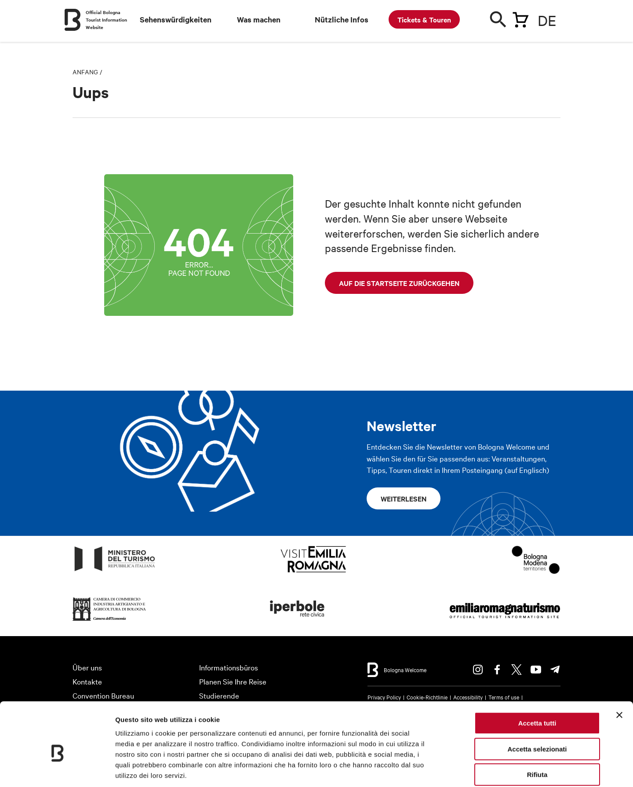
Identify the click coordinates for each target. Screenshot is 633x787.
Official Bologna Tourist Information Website (106, 19)
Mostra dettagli (462, 769)
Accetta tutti (537, 679)
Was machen (258, 19)
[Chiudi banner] (619, 671)
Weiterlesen (403, 498)
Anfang (85, 71)
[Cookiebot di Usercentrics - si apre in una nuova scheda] (56, 769)
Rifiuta (537, 731)
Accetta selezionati (537, 705)
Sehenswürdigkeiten (175, 19)
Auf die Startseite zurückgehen (399, 283)
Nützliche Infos (341, 19)
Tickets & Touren (424, 19)
